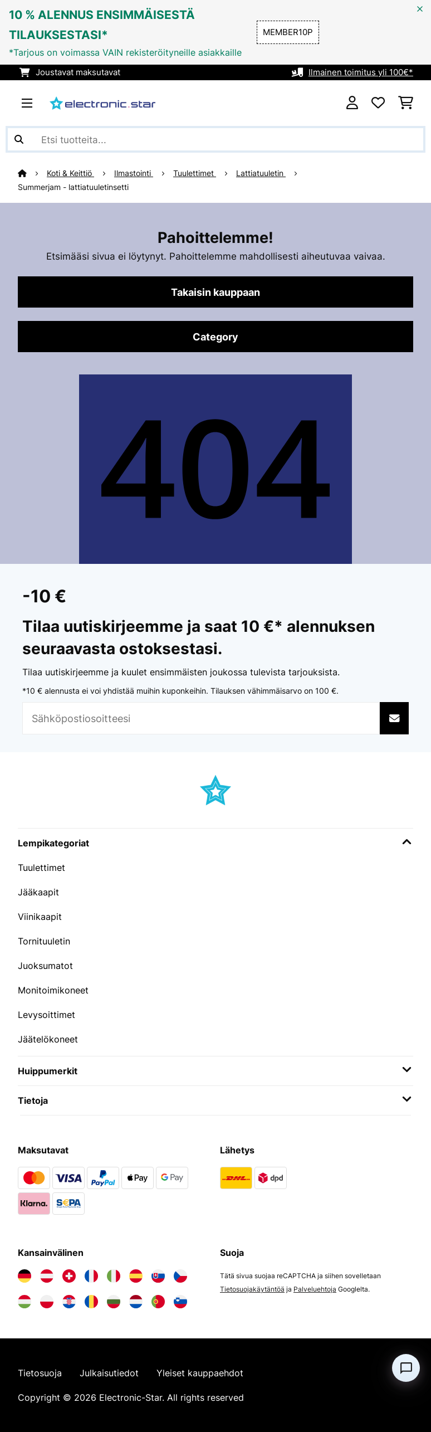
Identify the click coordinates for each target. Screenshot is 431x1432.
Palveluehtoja (314, 1289)
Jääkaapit (38, 892)
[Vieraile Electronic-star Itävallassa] (46, 1276)
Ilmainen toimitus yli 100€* (360, 72)
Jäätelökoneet (48, 1039)
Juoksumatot (45, 965)
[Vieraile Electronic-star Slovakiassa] (158, 1276)
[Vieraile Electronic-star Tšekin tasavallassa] (180, 1276)
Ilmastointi (133, 173)
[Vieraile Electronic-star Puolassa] (46, 1301)
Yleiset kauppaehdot (199, 1373)
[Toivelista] (378, 103)
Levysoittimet (46, 1014)
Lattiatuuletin (261, 173)
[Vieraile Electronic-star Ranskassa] (91, 1276)
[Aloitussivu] (32, 173)
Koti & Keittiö (70, 173)
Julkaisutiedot (109, 1373)
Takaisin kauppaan (215, 292)
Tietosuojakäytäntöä (252, 1289)
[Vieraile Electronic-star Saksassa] (24, 1276)
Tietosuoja (40, 1373)
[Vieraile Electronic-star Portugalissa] (158, 1301)
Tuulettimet (194, 173)
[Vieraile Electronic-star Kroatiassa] (69, 1301)
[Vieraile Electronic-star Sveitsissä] (69, 1276)
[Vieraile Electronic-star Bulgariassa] (113, 1301)
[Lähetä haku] (18, 139)
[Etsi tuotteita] (215, 139)
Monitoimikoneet (53, 990)
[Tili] (352, 103)
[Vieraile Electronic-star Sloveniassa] (180, 1301)
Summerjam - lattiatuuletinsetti (73, 187)
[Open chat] (406, 1368)
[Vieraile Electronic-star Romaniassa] (91, 1301)
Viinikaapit (40, 916)
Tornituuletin (44, 941)
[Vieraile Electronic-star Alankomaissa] (136, 1301)
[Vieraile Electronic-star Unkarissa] (24, 1301)
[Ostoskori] (405, 103)
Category (215, 336)
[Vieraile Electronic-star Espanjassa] (136, 1276)
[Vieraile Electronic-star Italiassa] (113, 1276)
